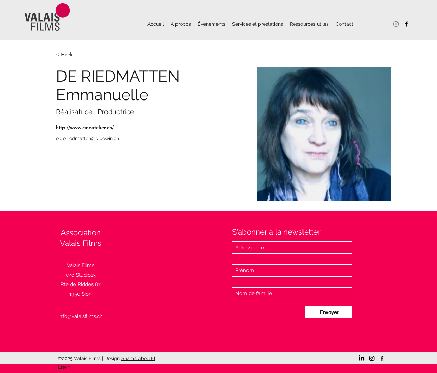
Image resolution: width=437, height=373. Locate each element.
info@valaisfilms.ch (80, 316)
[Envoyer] (328, 312)
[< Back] (69, 55)
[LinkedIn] (361, 358)
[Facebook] (406, 24)
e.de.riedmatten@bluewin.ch (87, 138)
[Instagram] (396, 24)
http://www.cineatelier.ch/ (85, 127)
